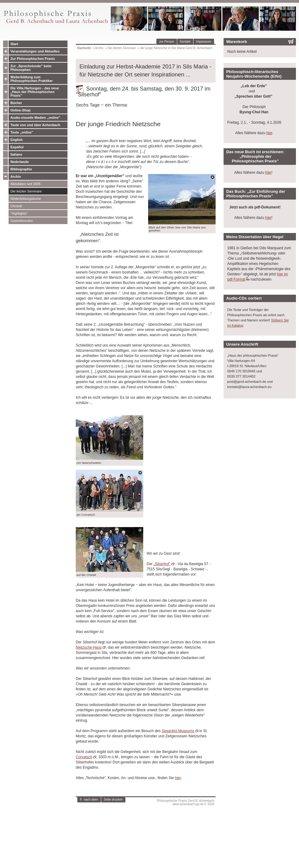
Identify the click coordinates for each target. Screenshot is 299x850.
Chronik (16, 206)
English (16, 140)
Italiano (16, 154)
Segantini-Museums (178, 731)
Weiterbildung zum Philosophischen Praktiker (31, 79)
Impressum (203, 41)
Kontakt (185, 41)
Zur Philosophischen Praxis (32, 58)
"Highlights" (19, 213)
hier (178, 778)
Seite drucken (113, 799)
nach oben (91, 799)
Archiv (15, 176)
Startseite (84, 48)
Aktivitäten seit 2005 (25, 184)
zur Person (166, 41)
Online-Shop (20, 110)
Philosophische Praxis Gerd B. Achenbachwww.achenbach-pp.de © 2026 (185, 802)
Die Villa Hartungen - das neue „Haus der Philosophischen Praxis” (34, 91)
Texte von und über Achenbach (35, 125)
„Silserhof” (162, 564)
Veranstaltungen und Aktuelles (34, 51)
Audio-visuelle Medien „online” (35, 117)
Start (14, 44)
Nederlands (19, 162)
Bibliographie (21, 169)
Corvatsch (84, 757)
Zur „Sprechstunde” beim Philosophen (31, 68)
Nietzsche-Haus (89, 647)
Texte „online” (21, 132)
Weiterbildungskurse (25, 198)
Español (17, 147)
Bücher (16, 103)
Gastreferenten (21, 221)
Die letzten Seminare (26, 191)
